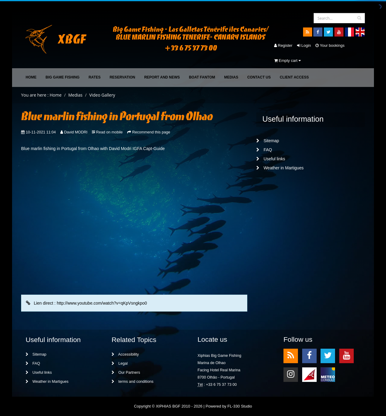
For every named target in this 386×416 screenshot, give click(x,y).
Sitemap (267, 140)
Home (31, 77)
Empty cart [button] (287, 60)
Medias (231, 77)
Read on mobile (109, 132)
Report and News (162, 77)
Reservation (122, 77)
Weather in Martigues (280, 167)
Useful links (270, 158)
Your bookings (329, 45)
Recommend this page (151, 132)
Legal (120, 363)
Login (304, 45)
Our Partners (126, 372)
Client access (294, 77)
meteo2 (328, 374)
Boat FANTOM (202, 77)
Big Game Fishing (63, 77)
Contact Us (259, 77)
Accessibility (125, 354)
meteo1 (309, 374)
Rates (95, 77)
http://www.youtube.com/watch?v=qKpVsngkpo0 (102, 303)
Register (283, 45)
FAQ (264, 149)
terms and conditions (132, 381)
